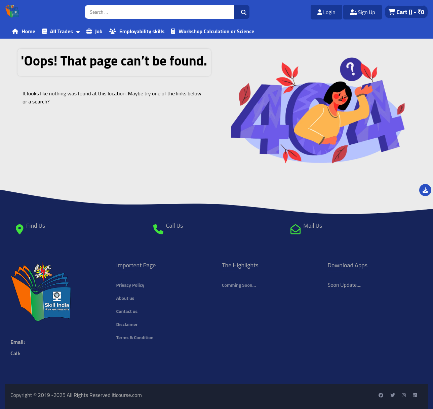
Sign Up (362, 12)
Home (28, 31)
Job (99, 31)
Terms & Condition (135, 337)
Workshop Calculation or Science (216, 31)
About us (125, 298)
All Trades (61, 31)
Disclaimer (127, 324)
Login (326, 12)
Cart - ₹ (406, 11)
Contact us (127, 311)
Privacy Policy (130, 284)
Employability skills (141, 31)
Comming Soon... (239, 284)
